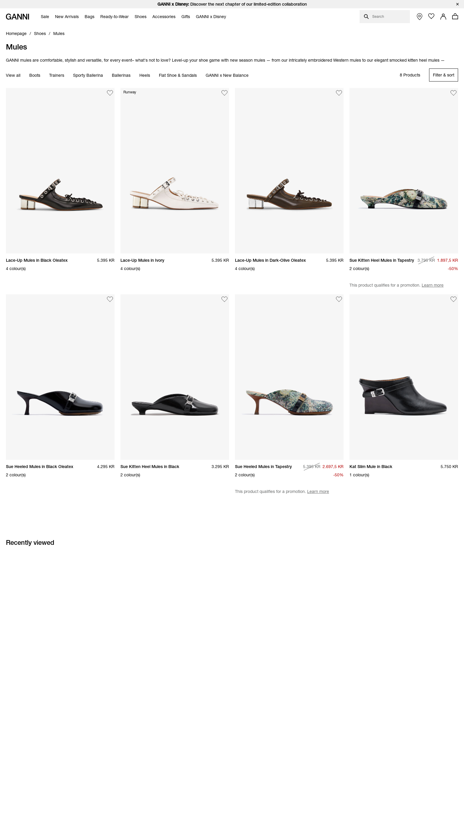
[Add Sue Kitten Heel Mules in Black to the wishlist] (224, 299)
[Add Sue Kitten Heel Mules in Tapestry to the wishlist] (453, 92)
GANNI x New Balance (227, 75)
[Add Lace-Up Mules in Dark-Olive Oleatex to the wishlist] (339, 92)
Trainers (56, 75)
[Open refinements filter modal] (443, 75)
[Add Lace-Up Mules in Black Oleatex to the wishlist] (110, 92)
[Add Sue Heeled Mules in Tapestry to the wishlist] (339, 299)
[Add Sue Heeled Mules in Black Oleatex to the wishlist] (110, 299)
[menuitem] (43, 16)
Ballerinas (121, 75)
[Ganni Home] (17, 16)
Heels (144, 75)
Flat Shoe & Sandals (178, 75)
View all (13, 75)
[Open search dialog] (385, 16)
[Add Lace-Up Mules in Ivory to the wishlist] (224, 92)
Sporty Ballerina (88, 75)
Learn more (433, 285)
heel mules (429, 60)
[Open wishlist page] (431, 16)
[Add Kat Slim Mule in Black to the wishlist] (453, 299)
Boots (34, 75)
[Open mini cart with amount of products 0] (455, 16)
